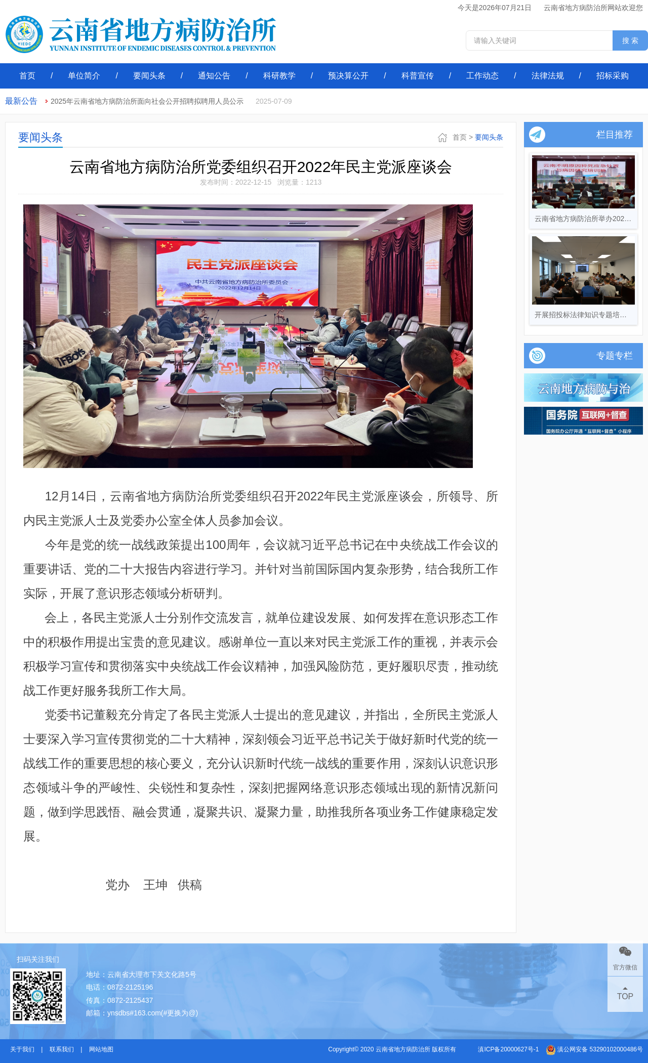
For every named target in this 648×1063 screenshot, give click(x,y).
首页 (27, 75)
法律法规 (548, 75)
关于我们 (22, 1049)
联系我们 (62, 1049)
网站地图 (101, 1049)
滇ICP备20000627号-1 (508, 1049)
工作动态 (482, 75)
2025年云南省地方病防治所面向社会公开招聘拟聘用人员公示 (147, 101)
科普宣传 (417, 75)
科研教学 (279, 75)
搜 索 (630, 40)
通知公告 (214, 75)
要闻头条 (149, 75)
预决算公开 (348, 75)
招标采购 (612, 75)
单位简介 (84, 75)
